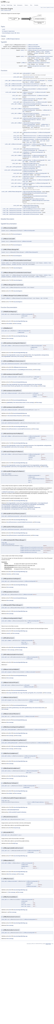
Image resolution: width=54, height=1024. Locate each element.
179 (10, 301)
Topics (14, 5)
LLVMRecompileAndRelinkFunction (30, 163)
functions (9, 574)
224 (10, 936)
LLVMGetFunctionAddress (28, 183)
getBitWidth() (10, 402)
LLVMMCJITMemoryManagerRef (34, 48)
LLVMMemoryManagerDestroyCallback (36, 66)
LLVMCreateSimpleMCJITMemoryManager (32, 191)
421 (10, 611)
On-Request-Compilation (8, 31)
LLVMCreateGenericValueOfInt (30, 80)
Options (39, 119)
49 (9, 234)
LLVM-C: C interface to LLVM (6, 10)
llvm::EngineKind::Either (25, 355)
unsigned (47, 51)
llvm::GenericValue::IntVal (19, 402)
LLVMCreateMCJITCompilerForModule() (17, 812)
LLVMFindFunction (26, 160)
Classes (27, 5)
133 (10, 462)
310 (10, 631)
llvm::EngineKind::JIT (25, 465)
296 (10, 791)
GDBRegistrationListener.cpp (20, 367)
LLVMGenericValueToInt (28, 92)
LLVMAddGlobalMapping (28, 173)
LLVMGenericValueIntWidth (29, 89)
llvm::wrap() (29, 356)
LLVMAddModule (26, 152)
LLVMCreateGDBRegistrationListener (31, 208)
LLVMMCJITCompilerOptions (13, 38)
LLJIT (3, 29)
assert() (8, 633)
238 (10, 889)
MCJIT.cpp (15, 843)
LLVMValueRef (25, 140)
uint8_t (23, 50)
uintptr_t (38, 51)
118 (10, 443)
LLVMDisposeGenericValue (28, 102)
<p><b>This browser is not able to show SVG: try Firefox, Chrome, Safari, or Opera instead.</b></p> (27, 19)
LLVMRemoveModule (26, 155)
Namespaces (20, 5)
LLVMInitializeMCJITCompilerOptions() (10, 504)
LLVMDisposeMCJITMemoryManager (30, 205)
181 (10, 291)
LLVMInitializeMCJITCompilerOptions (32, 118)
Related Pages (9, 5)
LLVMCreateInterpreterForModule (30, 108)
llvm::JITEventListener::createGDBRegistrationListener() (19, 369)
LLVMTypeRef (42, 80)
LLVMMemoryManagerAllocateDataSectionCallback (39, 56)
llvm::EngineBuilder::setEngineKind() (40, 355)
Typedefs (48, 7)
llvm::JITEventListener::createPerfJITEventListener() (19, 535)
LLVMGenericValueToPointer (29, 95)
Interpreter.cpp (16, 827)
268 (10, 647)
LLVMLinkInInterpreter (28, 77)
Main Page (3, 5)
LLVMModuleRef (44, 105)
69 (9, 675)
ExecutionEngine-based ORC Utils (11, 33)
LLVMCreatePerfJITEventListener (30, 214)
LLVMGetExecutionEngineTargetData (31, 166)
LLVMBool (37, 60)
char (49, 53)
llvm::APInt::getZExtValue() (26, 707)
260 (10, 871)
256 (10, 336)
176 (10, 280)
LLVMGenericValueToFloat (28, 98)
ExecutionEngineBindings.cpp (20, 321)
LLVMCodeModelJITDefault (13, 809)
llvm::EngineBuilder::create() (13, 355)
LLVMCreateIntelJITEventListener (31, 210)
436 (10, 519)
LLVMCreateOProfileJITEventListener (32, 212)
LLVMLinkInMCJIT (26, 73)
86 (9, 690)
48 (9, 245)
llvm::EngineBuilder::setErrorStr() (9, 356)
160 (10, 500)
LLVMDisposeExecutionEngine (29, 132)
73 (9, 705)
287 (10, 746)
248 (10, 367)
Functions (52, 7)
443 (10, 533)
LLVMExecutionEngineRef (33, 46)
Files (31, 5)
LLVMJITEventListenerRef (15, 208)
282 (10, 733)
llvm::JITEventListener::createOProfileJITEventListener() (19, 522)
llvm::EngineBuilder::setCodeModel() (35, 504)
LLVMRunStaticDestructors (29, 137)
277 (10, 855)
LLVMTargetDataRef (17, 166)
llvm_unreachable (25, 386)
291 (10, 321)
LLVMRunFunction (26, 144)
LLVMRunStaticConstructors (29, 135)
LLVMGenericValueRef (32, 44)
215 (10, 584)
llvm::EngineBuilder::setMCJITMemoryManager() (13, 507)
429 (10, 426)
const (46, 53)
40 (9, 400)
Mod (26, 504)
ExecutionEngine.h (17, 234)
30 (9, 827)
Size (42, 51)
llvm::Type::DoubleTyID (12, 384)
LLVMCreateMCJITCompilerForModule (31, 123)
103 (10, 352)
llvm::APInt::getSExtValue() (13, 707)
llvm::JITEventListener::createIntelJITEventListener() (19, 429)
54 (9, 382)
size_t (43, 119)
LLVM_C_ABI (16, 73)
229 (10, 909)
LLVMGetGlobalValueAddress (29, 180)
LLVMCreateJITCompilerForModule (30, 113)
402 (10, 571)
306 (10, 761)
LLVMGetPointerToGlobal (28, 176)
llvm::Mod (22, 504)
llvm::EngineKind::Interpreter (27, 445)
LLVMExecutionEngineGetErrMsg (30, 186)
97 (9, 598)
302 (10, 776)
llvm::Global (9, 323)
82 (9, 720)
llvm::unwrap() (18, 323)
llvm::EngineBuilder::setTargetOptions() (11, 509)
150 (10, 807)
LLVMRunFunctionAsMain (28, 139)
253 (10, 662)
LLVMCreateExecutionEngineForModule (32, 104)
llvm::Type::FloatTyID (37, 384)
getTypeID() (17, 386)
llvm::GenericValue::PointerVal (15, 415)
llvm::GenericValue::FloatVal (8, 386)
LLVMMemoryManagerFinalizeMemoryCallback (38, 62)
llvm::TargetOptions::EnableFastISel (28, 503)
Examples (36, 5)
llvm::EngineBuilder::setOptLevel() (25, 466)
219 (10, 923)
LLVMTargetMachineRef (16, 170)
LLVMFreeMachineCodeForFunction (30, 149)
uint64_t (19, 180)
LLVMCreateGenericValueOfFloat (30, 85)
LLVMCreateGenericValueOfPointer (31, 83)
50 (9, 255)
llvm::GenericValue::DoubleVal (25, 384)
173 (10, 268)
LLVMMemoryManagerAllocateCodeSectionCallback (39, 50)
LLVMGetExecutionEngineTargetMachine (32, 170)
